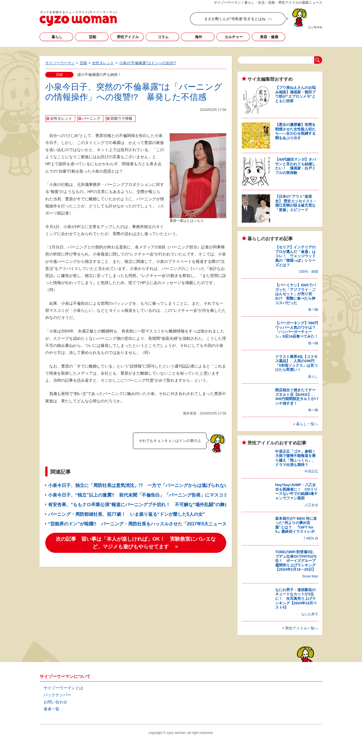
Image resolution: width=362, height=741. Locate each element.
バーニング (91, 118)
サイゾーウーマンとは (63, 688)
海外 (198, 37)
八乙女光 (311, 505)
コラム (163, 37)
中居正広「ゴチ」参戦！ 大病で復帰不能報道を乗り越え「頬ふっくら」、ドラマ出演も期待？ (297, 458)
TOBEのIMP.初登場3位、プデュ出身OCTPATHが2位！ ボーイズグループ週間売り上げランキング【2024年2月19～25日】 (295, 561)
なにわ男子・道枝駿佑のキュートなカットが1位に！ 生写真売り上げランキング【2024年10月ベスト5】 (296, 598)
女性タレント (61, 118)
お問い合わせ (55, 702)
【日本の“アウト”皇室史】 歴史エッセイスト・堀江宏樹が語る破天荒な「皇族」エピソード (296, 203)
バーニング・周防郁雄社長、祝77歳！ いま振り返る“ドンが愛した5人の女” (126, 514)
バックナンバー (57, 695)
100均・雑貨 (308, 272)
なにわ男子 (309, 614)
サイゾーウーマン (78, 18)
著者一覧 (51, 709)
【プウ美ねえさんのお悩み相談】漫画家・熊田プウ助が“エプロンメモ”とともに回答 (295, 94)
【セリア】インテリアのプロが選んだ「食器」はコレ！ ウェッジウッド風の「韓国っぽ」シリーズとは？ (295, 256)
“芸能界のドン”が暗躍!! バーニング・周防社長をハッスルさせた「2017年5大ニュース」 (139, 523)
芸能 (92, 37)
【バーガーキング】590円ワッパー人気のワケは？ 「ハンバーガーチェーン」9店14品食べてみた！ (297, 329)
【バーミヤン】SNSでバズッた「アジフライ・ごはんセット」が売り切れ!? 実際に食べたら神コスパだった (295, 294)
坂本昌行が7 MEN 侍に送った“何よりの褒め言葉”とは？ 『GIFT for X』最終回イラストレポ (296, 525)
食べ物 (313, 310)
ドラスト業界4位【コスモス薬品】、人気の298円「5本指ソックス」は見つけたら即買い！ (296, 363)
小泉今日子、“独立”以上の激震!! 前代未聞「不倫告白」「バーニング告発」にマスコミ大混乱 (144, 495)
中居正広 (311, 471)
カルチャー (234, 37)
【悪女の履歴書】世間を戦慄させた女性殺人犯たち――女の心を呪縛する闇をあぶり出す (295, 131)
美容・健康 (269, 37)
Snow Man (310, 576)
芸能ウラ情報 (121, 118)
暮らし (57, 37)
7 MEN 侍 (310, 538)
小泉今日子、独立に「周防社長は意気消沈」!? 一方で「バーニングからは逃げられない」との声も (149, 485)
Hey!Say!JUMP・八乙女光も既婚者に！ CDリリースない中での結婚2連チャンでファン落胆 (296, 491)
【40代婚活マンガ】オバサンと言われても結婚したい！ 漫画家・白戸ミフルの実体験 (295, 166)
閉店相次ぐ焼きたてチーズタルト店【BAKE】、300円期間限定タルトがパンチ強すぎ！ (296, 396)
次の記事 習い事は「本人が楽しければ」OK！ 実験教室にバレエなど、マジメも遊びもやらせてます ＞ (136, 542)
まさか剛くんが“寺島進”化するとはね (235, 19)
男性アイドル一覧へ (301, 628)
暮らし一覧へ (307, 424)
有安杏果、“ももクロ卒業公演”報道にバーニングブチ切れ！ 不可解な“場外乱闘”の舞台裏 (141, 504)
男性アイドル (128, 37)
